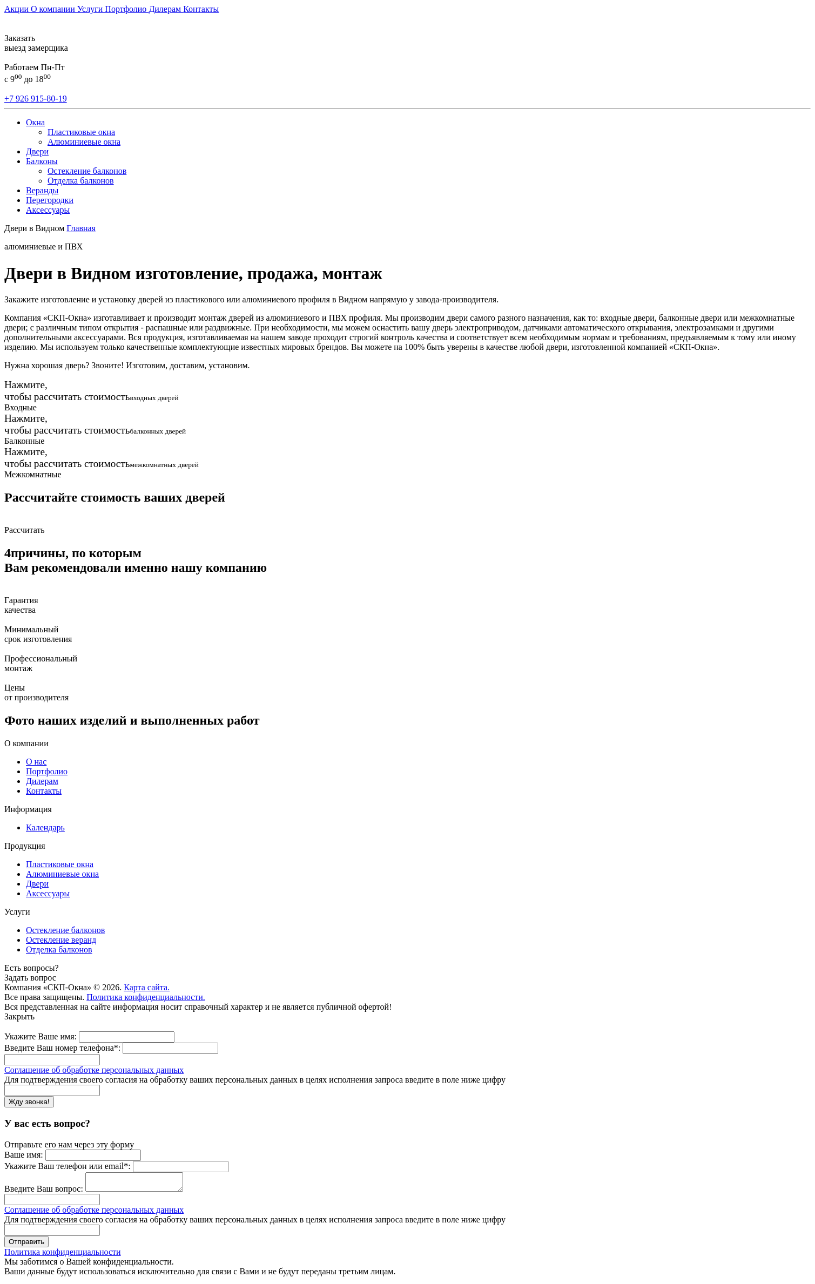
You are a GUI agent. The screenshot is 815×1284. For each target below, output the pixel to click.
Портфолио (127, 8)
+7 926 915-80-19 (35, 98)
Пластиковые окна (81, 132)
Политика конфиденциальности (62, 1255)
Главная (81, 228)
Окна (35, 122)
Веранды (42, 190)
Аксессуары (48, 209)
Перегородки (49, 200)
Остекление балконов (87, 170)
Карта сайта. (147, 987)
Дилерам (166, 8)
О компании (54, 8)
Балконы (42, 161)
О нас (36, 761)
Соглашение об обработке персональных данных (94, 1069)
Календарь (45, 827)
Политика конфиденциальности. (145, 997)
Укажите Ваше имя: (40, 1036)
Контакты (201, 8)
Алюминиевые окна (84, 141)
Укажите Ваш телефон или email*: (67, 1166)
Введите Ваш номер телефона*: (62, 1047)
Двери (37, 151)
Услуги (91, 8)
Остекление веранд (61, 939)
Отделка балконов (81, 180)
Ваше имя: (23, 1154)
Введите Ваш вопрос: (43, 1192)
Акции (17, 8)
